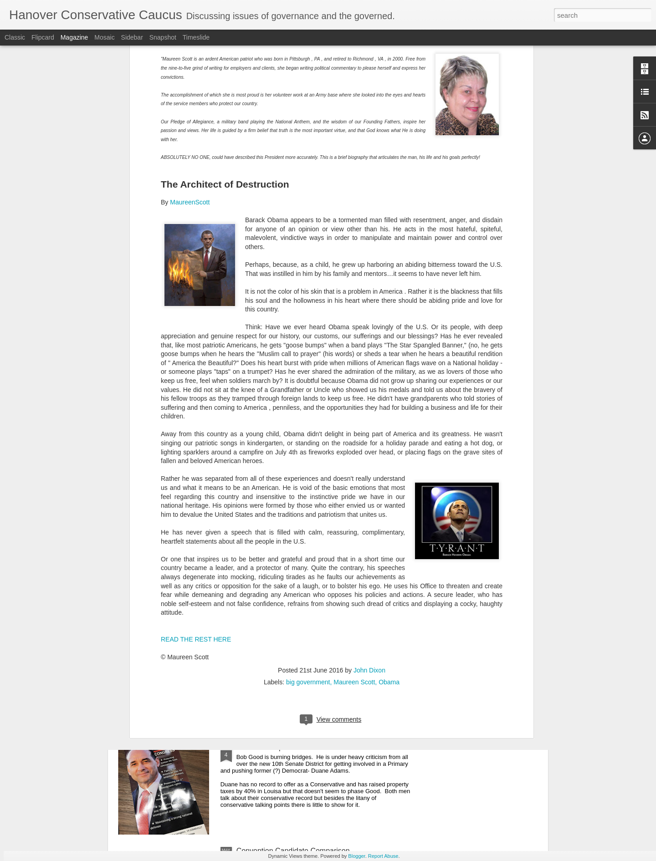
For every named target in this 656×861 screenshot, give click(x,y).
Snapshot (162, 37)
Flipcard (42, 37)
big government (308, 495)
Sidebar (132, 37)
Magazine (74, 37)
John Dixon (369, 483)
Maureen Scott (354, 495)
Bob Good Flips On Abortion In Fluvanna (301, 747)
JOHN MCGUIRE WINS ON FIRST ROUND (307, 644)
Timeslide (196, 37)
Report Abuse (383, 856)
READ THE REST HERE (196, 452)
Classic (15, 37)
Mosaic (104, 37)
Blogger (356, 856)
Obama (389, 495)
